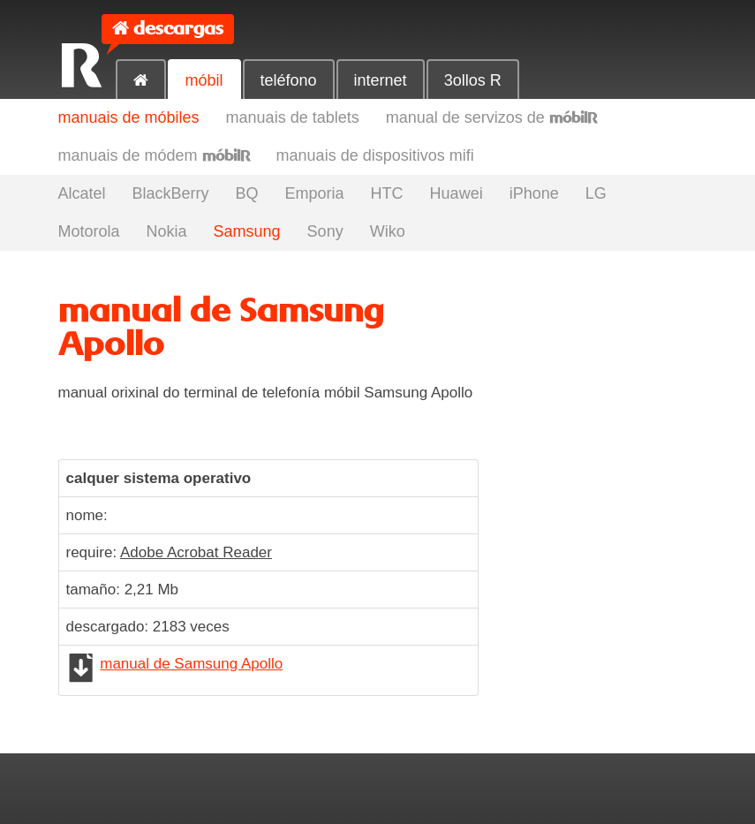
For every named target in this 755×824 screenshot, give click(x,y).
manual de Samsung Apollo (191, 663)
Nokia (167, 231)
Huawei (456, 193)
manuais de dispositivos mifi (375, 155)
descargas (178, 28)
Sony (325, 231)
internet (380, 80)
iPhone (534, 193)
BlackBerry (170, 193)
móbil (204, 80)
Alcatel (82, 193)
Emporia (314, 193)
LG (596, 193)
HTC (387, 193)
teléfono (288, 80)
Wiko (387, 231)
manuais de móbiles (129, 117)
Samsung (247, 231)
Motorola (89, 231)
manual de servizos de (491, 117)
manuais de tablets (292, 117)
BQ (247, 193)
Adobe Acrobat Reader (196, 552)
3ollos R (473, 80)
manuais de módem (154, 155)
